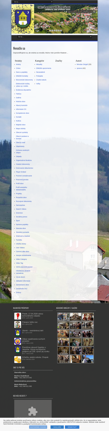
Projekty (19, 193)
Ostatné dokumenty (23, 164)
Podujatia (39, 76)
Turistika (19, 240)
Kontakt (18, 117)
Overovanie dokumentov (24, 168)
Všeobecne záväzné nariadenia (23, 272)
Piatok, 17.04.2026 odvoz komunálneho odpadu (32, 315)
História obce (20, 101)
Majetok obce (20, 125)
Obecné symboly (22, 132)
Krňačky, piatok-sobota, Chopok (35, 357)
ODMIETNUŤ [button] (72, 427)
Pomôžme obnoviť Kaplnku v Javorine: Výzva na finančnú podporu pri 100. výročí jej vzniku (35, 349)
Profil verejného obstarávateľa (21, 188)
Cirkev (18, 68)
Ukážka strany (21, 244)
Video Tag (19, 263)
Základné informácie (23, 281)
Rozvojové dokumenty (24, 201)
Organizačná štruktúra (24, 160)
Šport (18, 221)
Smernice (19, 213)
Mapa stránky (20, 128)
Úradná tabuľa (41, 80)
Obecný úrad (20, 142)
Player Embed (21, 172)
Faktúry (18, 94)
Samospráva (20, 205)
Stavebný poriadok (22, 232)
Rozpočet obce (21, 197)
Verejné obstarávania (23, 255)
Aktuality (39, 64)
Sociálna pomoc (21, 217)
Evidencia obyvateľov (23, 90)
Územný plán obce (22, 251)
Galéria (18, 98)
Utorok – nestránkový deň (32, 330)
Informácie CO (21, 109)
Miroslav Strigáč (82, 64)
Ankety (18, 64)
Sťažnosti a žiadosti (23, 236)
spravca (79, 68)
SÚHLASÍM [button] (57, 427)
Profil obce (19, 183)
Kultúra (18, 121)
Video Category (21, 259)
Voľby (38, 84)
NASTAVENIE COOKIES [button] (38, 427)
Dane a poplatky (21, 72)
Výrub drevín (20, 277)
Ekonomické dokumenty (24, 80)
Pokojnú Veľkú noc (30, 322)
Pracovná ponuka (22, 180)
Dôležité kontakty (22, 76)
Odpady (19, 156)
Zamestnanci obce (22, 285)
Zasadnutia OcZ (21, 289)
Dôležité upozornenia (43, 68)
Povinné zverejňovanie (24, 176)
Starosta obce (21, 228)
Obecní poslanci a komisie (22, 137)
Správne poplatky (22, 224)
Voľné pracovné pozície (24, 267)
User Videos (20, 248)
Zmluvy (18, 292)
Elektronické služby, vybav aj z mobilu (23, 85)
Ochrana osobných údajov (22, 151)
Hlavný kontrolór (21, 105)
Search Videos (21, 209)
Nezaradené (40, 72)
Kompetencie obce (22, 113)
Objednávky (20, 146)
